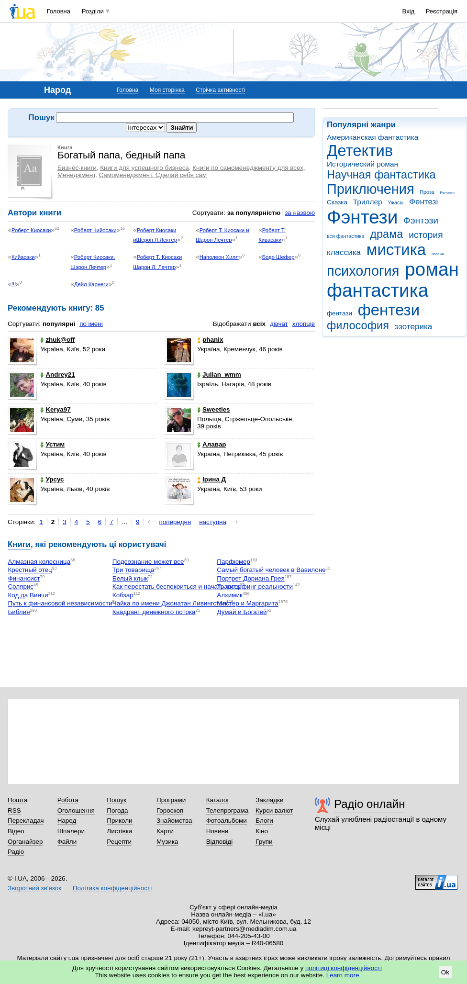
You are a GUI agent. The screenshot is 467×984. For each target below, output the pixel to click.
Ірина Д (211, 479)
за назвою (300, 212)
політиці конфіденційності (343, 968)
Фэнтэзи (420, 220)
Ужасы (395, 202)
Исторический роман (362, 164)
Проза (427, 192)
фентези (389, 310)
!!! (13, 284)
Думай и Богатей (242, 611)
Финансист (24, 578)
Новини (217, 831)
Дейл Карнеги (91, 284)
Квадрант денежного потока (154, 611)
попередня (175, 522)
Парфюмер (233, 561)
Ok (445, 972)
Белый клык (130, 578)
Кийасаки (23, 257)
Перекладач (26, 820)
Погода (117, 810)
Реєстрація (441, 11)
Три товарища (133, 570)
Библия (19, 611)
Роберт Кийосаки (95, 230)
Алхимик (230, 595)
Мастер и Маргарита (247, 603)
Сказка (337, 202)
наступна (212, 522)
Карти (165, 831)
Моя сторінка (167, 90)
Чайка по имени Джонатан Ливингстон (169, 603)
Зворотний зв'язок (34, 888)
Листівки (119, 831)
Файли (67, 841)
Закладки (269, 800)
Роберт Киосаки (31, 230)
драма (386, 234)
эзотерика (414, 326)
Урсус (52, 479)
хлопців (303, 323)
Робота (67, 800)
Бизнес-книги (77, 167)
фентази (339, 313)
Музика (167, 841)
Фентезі (423, 201)
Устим (52, 444)
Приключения (370, 189)
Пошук (116, 800)
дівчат (279, 323)
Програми (171, 800)
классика (344, 252)
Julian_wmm (219, 374)
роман (432, 269)
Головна (58, 11)
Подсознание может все (148, 561)
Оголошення (76, 810)
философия (358, 325)
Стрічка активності (220, 90)
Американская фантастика (372, 137)
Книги (19, 544)
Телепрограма (227, 810)
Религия (447, 192)
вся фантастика (346, 236)
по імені (91, 323)
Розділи (93, 11)
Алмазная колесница (39, 561)
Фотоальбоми (226, 820)
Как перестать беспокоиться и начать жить (176, 587)
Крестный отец (30, 570)
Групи (264, 841)
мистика (396, 249)
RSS (14, 810)
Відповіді (219, 841)
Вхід (408, 11)
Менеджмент (76, 175)
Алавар (211, 444)
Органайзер (25, 841)
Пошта (17, 800)
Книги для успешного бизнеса (144, 167)
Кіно (262, 831)
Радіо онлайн (369, 803)
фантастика (377, 290)
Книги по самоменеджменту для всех (247, 167)
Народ (67, 820)
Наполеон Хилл (219, 257)
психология (363, 271)
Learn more (342, 975)
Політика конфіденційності (112, 888)
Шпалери (71, 831)
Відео (16, 831)
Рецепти (119, 841)
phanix (210, 339)
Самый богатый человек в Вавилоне (271, 570)
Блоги (264, 820)
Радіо (16, 851)
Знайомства (174, 820)
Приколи (119, 820)
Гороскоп (169, 810)
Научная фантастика (381, 174)
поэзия (438, 254)
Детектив (360, 150)
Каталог (218, 800)
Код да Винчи (28, 595)
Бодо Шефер (278, 257)
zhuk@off (57, 339)
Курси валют (274, 810)
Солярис (20, 587)
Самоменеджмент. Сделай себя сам (153, 175)
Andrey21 (57, 374)
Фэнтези (362, 217)
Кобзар (122, 595)
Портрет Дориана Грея (250, 578)
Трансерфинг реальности (255, 587)
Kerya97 (55, 409)
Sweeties (213, 409)
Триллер (367, 202)
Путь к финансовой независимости (60, 603)
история (426, 235)
